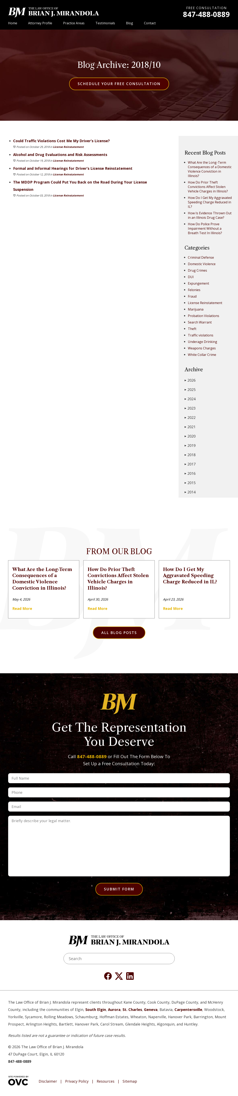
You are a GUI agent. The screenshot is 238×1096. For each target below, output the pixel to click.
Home (12, 23)
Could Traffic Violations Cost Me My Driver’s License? (61, 140)
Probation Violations (203, 316)
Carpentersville (188, 1009)
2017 (190, 464)
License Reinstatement (68, 147)
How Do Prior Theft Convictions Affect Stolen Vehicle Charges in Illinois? (208, 186)
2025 (190, 389)
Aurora (114, 1009)
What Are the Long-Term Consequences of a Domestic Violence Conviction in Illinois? (210, 169)
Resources (105, 1081)
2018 (190, 454)
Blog (129, 23)
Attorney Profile (40, 23)
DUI (191, 277)
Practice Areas (74, 23)
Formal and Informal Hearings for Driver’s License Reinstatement (72, 168)
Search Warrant (200, 322)
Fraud (192, 296)
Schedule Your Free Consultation (119, 83)
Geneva (151, 1009)
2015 (190, 482)
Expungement (198, 283)
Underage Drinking (202, 341)
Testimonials (105, 23)
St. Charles (132, 1009)
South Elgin (95, 1009)
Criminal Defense (201, 257)
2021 (190, 426)
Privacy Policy (77, 1081)
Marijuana (195, 309)
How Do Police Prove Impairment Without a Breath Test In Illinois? (205, 228)
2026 (190, 380)
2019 (190, 445)
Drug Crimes (197, 270)
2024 (190, 398)
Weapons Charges (202, 348)
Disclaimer (48, 1081)
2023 (190, 408)
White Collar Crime (202, 354)
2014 (190, 492)
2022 (190, 417)
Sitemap (130, 1081)
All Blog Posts (119, 632)
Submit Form (119, 889)
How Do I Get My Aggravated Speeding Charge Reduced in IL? (210, 202)
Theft (192, 329)
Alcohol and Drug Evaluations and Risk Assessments (60, 154)
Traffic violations (200, 335)
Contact (150, 23)
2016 (190, 473)
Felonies (194, 290)
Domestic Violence (202, 264)
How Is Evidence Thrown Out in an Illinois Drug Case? (210, 215)
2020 (190, 436)
